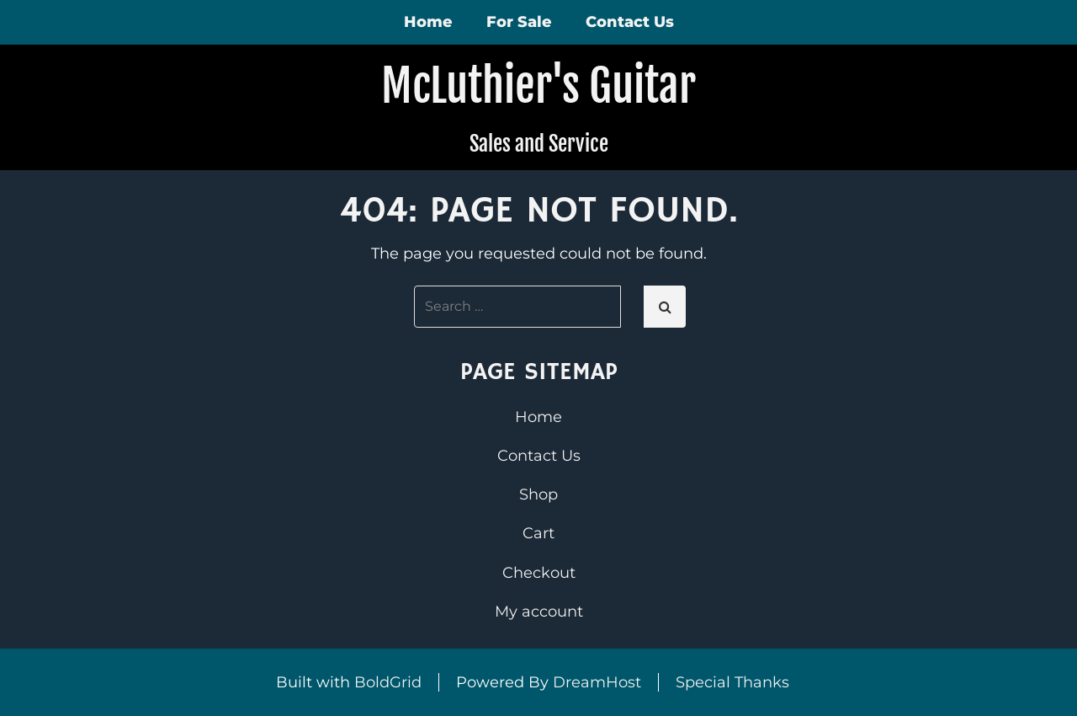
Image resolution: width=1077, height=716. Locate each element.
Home (428, 22)
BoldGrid (388, 682)
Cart (538, 533)
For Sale (519, 22)
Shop (538, 494)
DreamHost (597, 682)
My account (539, 611)
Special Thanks (732, 682)
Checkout (539, 573)
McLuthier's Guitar (538, 86)
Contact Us (630, 22)
